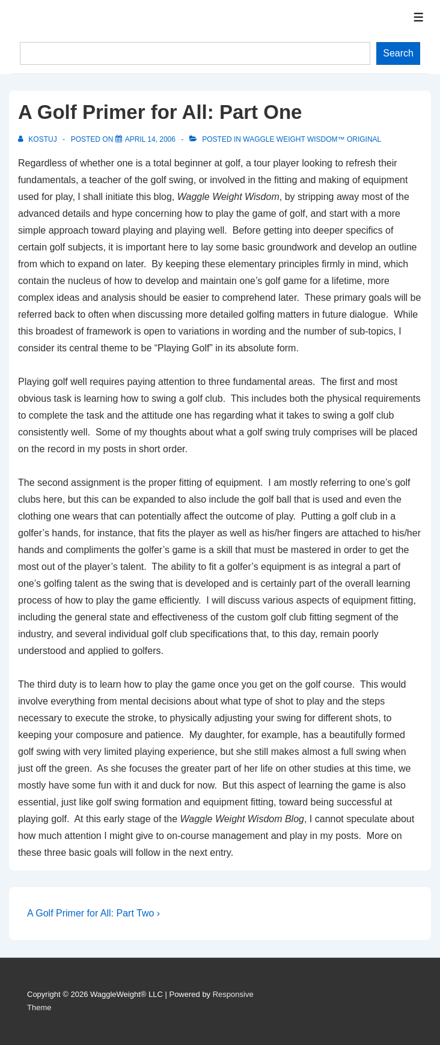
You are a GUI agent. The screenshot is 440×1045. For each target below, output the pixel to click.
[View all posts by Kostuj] (38, 139)
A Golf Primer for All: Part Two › (93, 913)
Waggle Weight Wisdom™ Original (312, 139)
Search (398, 53)
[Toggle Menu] (418, 17)
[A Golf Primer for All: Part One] (150, 139)
